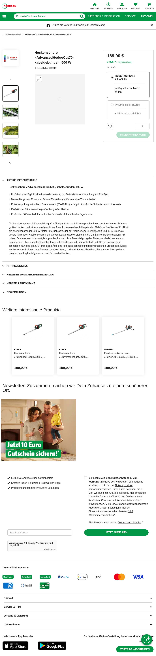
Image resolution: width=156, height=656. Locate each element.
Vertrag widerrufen (135, 649)
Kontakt (8, 598)
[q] (46, 16)
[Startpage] (9, 6)
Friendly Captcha (49, 549)
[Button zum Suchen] (81, 16)
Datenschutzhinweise (129, 522)
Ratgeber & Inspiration (104, 16)
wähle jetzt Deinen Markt (91, 25)
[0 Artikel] (142, 126)
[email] (40, 532)
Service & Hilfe (12, 607)
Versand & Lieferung (16, 615)
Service (130, 16)
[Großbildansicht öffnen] (60, 99)
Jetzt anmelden (116, 532)
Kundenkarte (126, 62)
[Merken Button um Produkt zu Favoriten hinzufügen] (110, 126)
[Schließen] (152, 25)
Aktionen (147, 16)
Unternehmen (12, 624)
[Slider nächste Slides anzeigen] (10, 162)
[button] (4, 16)
